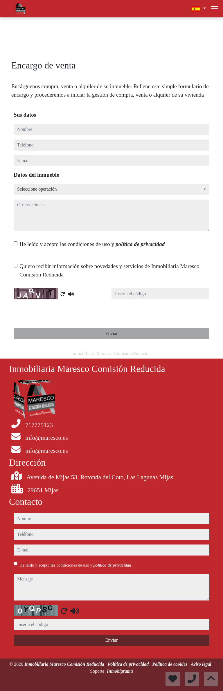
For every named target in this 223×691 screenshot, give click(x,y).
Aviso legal (201, 664)
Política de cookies (170, 664)
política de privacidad (140, 244)
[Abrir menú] (214, 8)
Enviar (111, 333)
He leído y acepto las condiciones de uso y (92, 244)
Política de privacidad (129, 664)
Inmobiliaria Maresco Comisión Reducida (64, 664)
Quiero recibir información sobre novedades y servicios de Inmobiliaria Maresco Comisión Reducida (109, 270)
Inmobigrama (120, 671)
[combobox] (111, 189)
